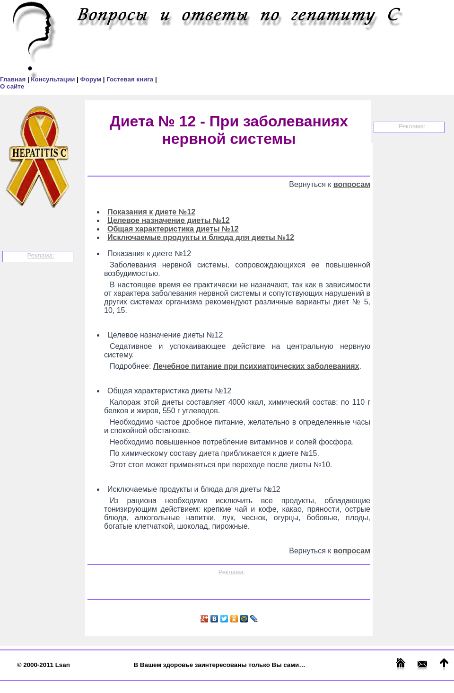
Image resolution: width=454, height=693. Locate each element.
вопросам (351, 184)
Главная (13, 79)
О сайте (12, 86)
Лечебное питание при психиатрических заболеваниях (256, 366)
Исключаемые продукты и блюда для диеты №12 (200, 237)
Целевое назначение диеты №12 (168, 220)
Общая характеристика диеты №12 (173, 229)
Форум (91, 79)
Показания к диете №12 (151, 212)
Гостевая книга (130, 79)
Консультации (54, 79)
